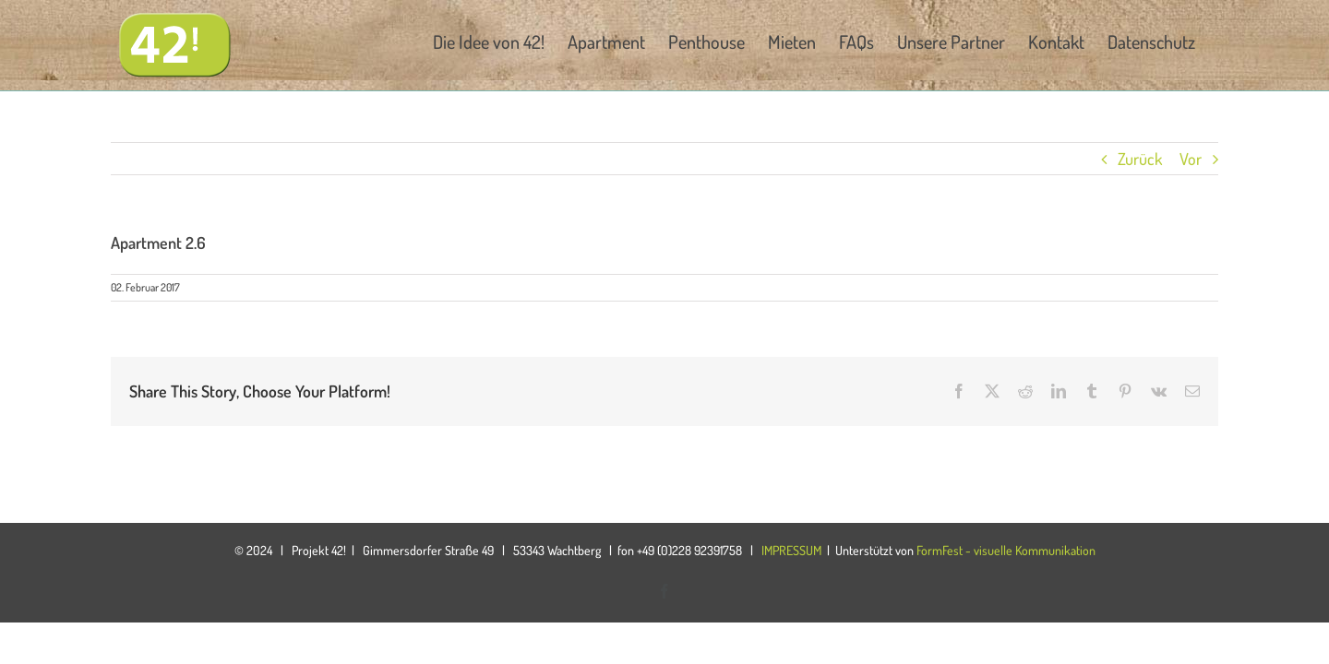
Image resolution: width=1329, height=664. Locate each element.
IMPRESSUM (791, 550)
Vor (1190, 158)
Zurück (1140, 158)
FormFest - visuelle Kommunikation (1006, 550)
